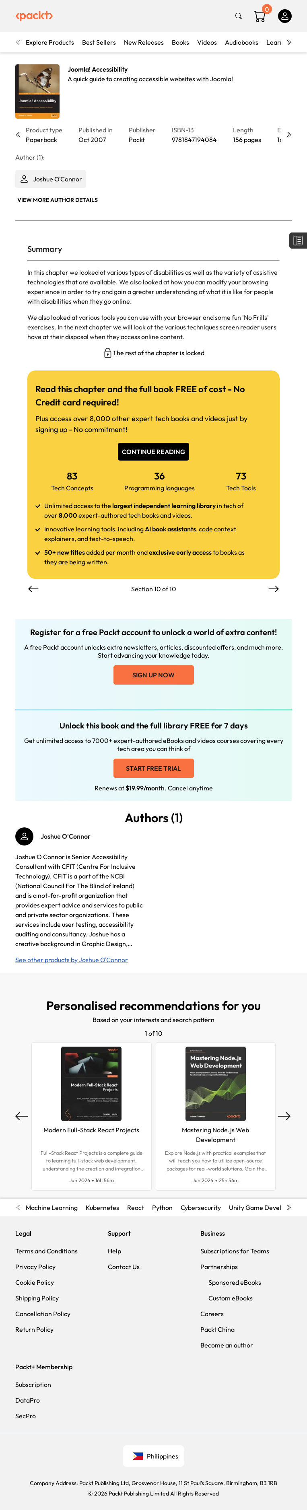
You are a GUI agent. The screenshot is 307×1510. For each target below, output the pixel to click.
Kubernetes (102, 1207)
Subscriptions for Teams (234, 1251)
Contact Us (124, 1267)
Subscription (33, 1384)
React (135, 1207)
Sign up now (153, 675)
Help (114, 1251)
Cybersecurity (201, 1207)
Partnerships (219, 1267)
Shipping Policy (37, 1298)
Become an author (226, 1345)
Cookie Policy (34, 1282)
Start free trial (153, 768)
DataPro (27, 1400)
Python (162, 1207)
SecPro (25, 1416)
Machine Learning (52, 1207)
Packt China (217, 1329)
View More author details (57, 200)
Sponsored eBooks (234, 1282)
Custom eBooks (230, 1298)
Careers (212, 1314)
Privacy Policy (35, 1267)
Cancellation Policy (42, 1314)
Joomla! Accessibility (98, 69)
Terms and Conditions (46, 1251)
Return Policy (34, 1329)
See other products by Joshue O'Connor (71, 960)
